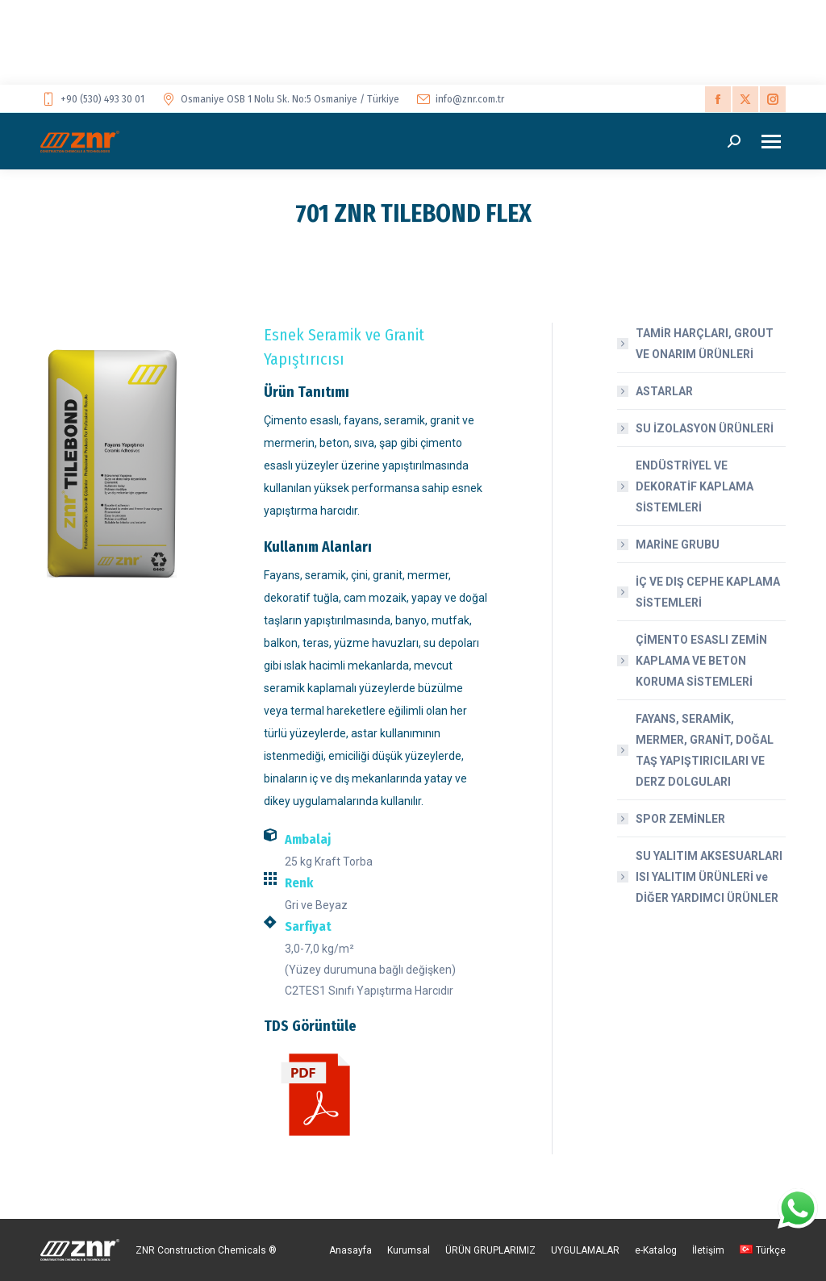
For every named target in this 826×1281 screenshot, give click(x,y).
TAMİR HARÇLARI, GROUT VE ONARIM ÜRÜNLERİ (705, 344)
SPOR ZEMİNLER (680, 818)
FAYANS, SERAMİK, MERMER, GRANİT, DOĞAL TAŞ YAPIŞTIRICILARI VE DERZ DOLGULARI (705, 750)
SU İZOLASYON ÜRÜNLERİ (705, 428)
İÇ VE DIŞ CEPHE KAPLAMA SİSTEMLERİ (708, 592)
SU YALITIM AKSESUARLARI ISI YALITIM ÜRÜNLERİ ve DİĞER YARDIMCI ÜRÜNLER (709, 876)
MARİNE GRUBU (678, 544)
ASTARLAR (664, 391)
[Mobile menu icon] (771, 141)
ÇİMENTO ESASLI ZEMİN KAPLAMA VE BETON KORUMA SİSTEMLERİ (701, 660)
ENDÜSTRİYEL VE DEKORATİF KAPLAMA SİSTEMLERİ (694, 486)
